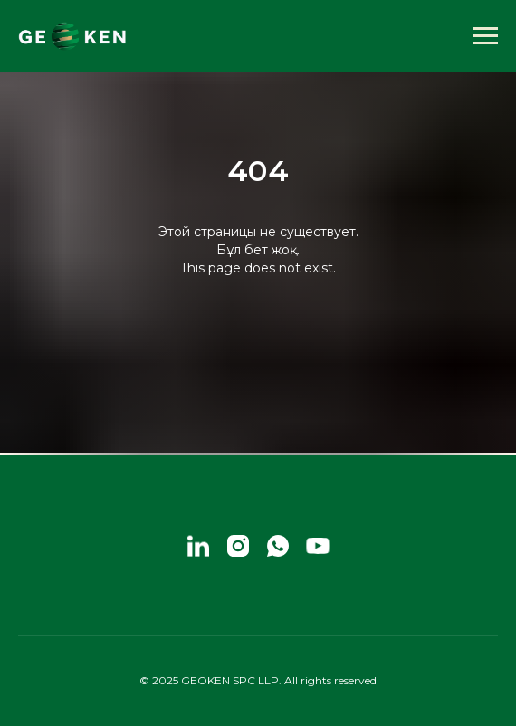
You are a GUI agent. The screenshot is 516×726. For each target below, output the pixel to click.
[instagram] (238, 545)
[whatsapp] (277, 545)
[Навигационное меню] (485, 36)
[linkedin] (198, 545)
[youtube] (317, 545)
